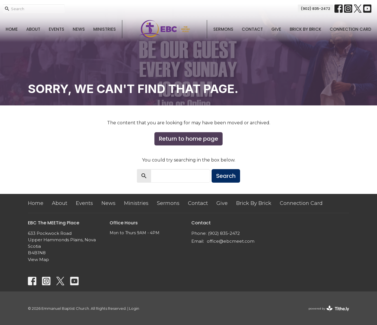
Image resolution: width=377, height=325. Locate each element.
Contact (252, 29)
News (79, 29)
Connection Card (350, 29)
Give (276, 29)
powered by (329, 308)
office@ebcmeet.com (230, 241)
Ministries (104, 29)
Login (134, 308)
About (33, 29)
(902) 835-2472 (315, 8)
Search (226, 176)
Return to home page (188, 139)
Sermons (223, 29)
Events (56, 29)
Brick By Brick (305, 29)
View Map (38, 259)
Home (12, 29)
